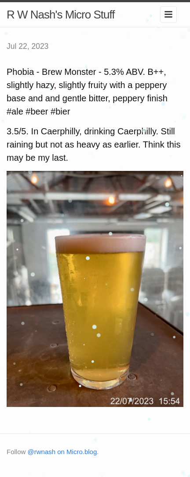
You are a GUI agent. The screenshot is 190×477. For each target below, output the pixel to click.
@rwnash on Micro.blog (62, 451)
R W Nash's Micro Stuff (60, 14)
